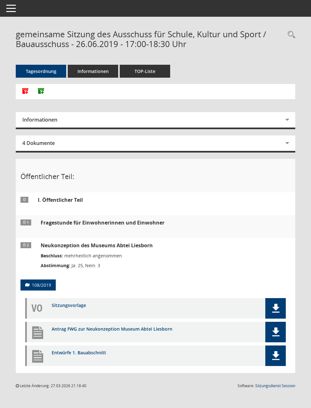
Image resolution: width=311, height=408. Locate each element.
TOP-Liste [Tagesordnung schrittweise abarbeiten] (145, 71)
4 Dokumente (38, 143)
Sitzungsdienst (275, 385)
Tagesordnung (41, 71)
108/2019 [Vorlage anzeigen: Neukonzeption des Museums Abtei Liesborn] (41, 285)
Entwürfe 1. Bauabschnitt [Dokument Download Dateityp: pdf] (79, 353)
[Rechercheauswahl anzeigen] (290, 35)
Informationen (93, 71)
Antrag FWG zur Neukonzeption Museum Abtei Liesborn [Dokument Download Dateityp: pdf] (112, 329)
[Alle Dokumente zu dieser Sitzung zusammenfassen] (25, 92)
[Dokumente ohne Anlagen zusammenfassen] (41, 92)
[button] (275, 308)
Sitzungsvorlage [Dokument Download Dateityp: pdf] (69, 305)
